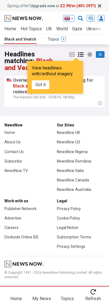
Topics (67, 298)
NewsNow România (74, 161)
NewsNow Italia (70, 170)
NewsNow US (68, 142)
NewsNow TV (16, 170)
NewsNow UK (68, 132)
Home (10, 28)
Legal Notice (67, 227)
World (62, 28)
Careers (11, 227)
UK (49, 28)
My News (41, 298)
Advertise (12, 218)
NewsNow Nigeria (72, 151)
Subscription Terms (74, 237)
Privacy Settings (71, 246)
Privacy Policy (69, 208)
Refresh (93, 298)
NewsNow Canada (73, 180)
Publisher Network (20, 208)
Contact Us (14, 151)
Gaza (77, 28)
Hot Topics (31, 28)
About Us (12, 142)
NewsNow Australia (74, 189)
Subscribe (13, 161)
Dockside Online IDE (21, 237)
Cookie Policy (68, 218)
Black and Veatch (20, 39)
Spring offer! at (51, 6)
